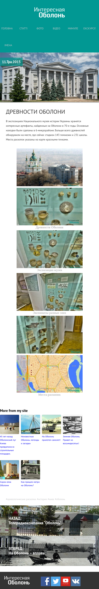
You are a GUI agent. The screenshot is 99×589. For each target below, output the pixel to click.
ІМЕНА (8, 45)
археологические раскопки (21, 499)
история (42, 499)
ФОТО (40, 28)
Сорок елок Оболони (5, 483)
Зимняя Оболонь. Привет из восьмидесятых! (71, 440)
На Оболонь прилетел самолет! (51, 438)
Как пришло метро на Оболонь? (30, 483)
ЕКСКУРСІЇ (89, 28)
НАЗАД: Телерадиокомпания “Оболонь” (35, 520)
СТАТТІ (23, 28)
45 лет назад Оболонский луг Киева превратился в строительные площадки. (8, 445)
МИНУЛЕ (73, 28)
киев (51, 499)
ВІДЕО (56, 28)
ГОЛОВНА (7, 28)
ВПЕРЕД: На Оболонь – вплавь (27, 551)
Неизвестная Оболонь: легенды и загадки (30, 440)
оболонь (60, 499)
